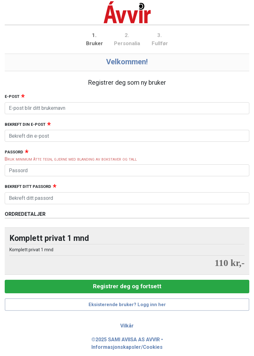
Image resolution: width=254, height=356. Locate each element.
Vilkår (127, 326)
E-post (12, 96)
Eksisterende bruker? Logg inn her (127, 304)
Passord (14, 152)
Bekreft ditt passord (28, 186)
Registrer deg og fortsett (127, 286)
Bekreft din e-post (25, 124)
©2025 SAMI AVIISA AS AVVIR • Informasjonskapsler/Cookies (127, 343)
